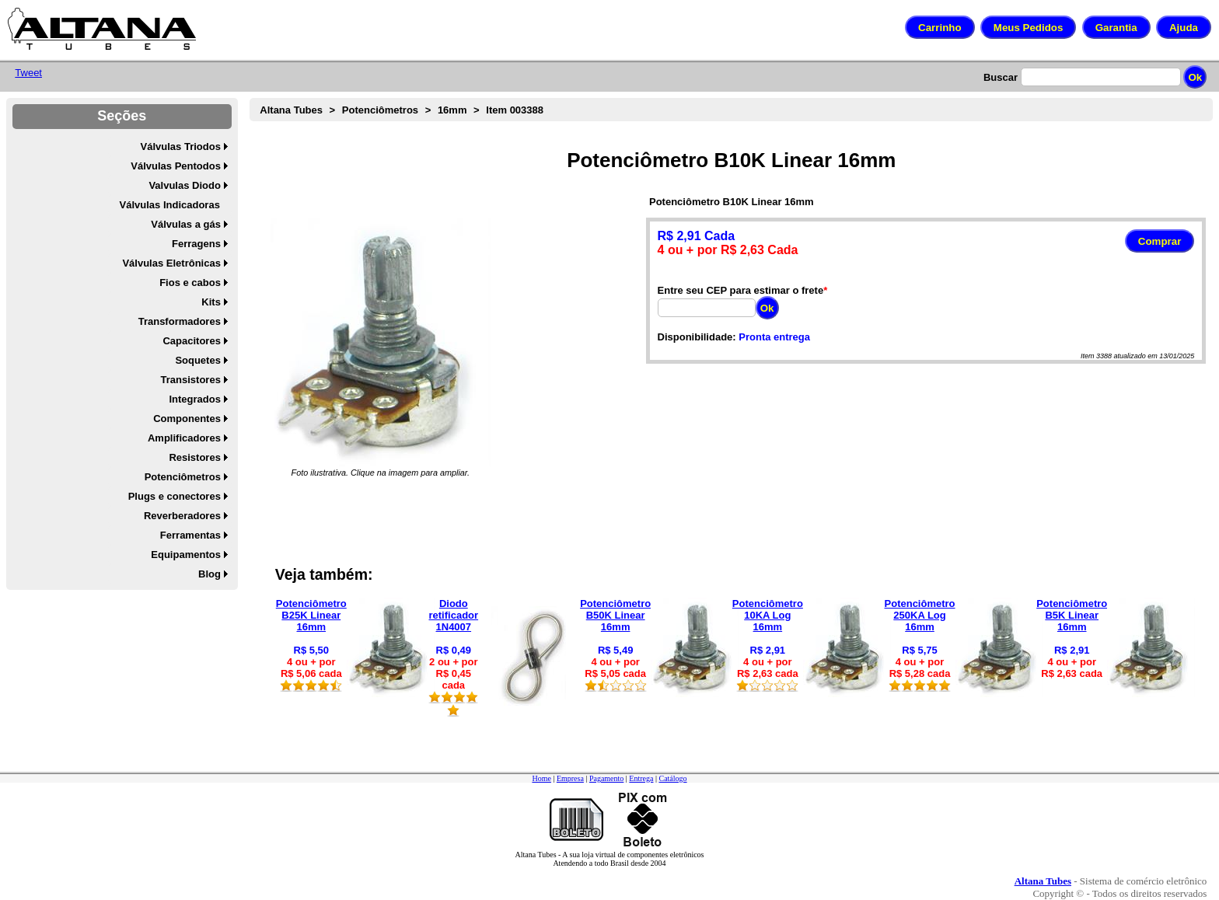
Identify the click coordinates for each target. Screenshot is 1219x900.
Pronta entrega (774, 337)
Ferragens (196, 243)
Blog (209, 574)
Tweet (28, 72)
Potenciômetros (183, 477)
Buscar (1000, 77)
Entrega (641, 778)
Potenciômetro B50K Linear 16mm (615, 615)
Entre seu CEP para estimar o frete (741, 290)
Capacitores (191, 341)
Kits (211, 302)
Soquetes (198, 360)
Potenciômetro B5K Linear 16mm (1071, 615)
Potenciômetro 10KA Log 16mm (767, 615)
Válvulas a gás (186, 224)
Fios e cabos (190, 282)
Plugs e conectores (174, 496)
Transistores (191, 379)
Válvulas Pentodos (176, 166)
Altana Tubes (291, 110)
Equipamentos (186, 554)
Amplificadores (184, 438)
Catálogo (672, 778)
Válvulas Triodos (181, 146)
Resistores (194, 457)
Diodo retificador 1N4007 (454, 615)
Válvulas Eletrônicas (171, 263)
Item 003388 (514, 110)
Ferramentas (190, 535)
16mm (452, 110)
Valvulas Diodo (184, 185)
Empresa (570, 778)
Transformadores (179, 321)
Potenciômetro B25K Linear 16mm (311, 615)
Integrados (194, 399)
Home (541, 778)
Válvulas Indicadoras (170, 205)
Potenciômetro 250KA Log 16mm (920, 615)
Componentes (187, 418)
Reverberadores (182, 516)
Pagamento (606, 778)
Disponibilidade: (697, 337)
